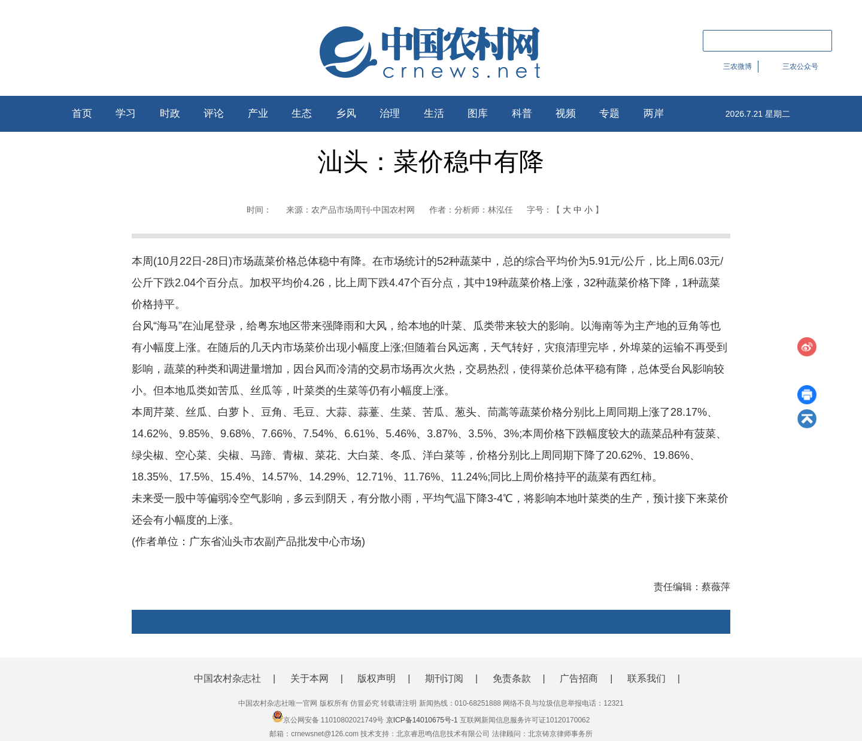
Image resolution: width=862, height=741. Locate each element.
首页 (82, 113)
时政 (170, 113)
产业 (258, 113)
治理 (390, 113)
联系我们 (646, 678)
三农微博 (737, 66)
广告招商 (579, 678)
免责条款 (512, 678)
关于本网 (309, 678)
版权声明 (376, 678)
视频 (566, 113)
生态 (302, 113)
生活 (434, 113)
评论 (214, 113)
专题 (609, 113)
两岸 (654, 113)
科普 (522, 113)
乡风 (346, 113)
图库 (478, 113)
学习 (126, 113)
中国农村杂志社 (227, 678)
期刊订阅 (444, 678)
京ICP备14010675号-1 (422, 720)
